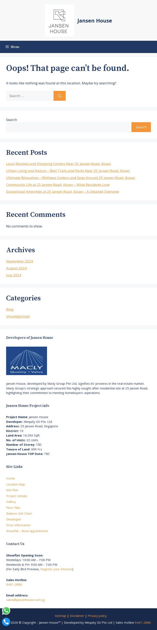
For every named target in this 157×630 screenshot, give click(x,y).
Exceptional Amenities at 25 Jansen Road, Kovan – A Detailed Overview (62, 191)
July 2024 (13, 275)
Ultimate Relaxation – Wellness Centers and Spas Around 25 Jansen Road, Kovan (70, 177)
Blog (9, 309)
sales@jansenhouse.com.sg (25, 600)
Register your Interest (56, 569)
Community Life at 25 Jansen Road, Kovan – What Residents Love (58, 184)
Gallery (11, 502)
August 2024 (16, 268)
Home (10, 478)
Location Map (15, 484)
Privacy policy (97, 616)
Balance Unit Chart (19, 513)
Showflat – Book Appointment (27, 531)
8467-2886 (14, 584)
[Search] (60, 96)
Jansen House (94, 20)
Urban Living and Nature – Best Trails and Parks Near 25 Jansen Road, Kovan (68, 170)
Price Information (18, 525)
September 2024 (19, 261)
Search (11, 119)
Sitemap (60, 616)
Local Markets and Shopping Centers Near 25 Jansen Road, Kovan (58, 163)
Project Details (16, 496)
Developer (13, 519)
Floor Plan (13, 508)
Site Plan (12, 490)
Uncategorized (18, 316)
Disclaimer (77, 616)
